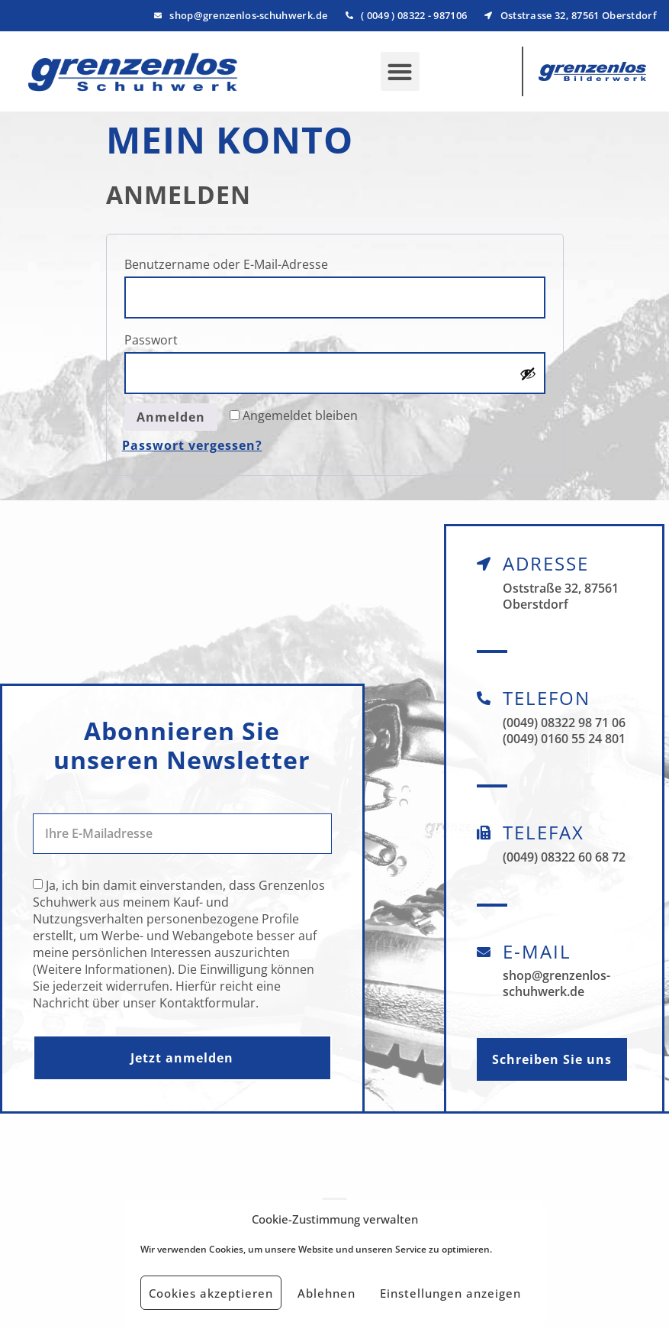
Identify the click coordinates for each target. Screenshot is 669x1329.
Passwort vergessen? (192, 445)
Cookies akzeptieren (211, 1293)
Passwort (190, 338)
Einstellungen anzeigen (450, 1293)
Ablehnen (326, 1293)
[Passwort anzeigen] (527, 373)
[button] (400, 71)
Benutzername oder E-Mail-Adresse (265, 262)
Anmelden (171, 417)
